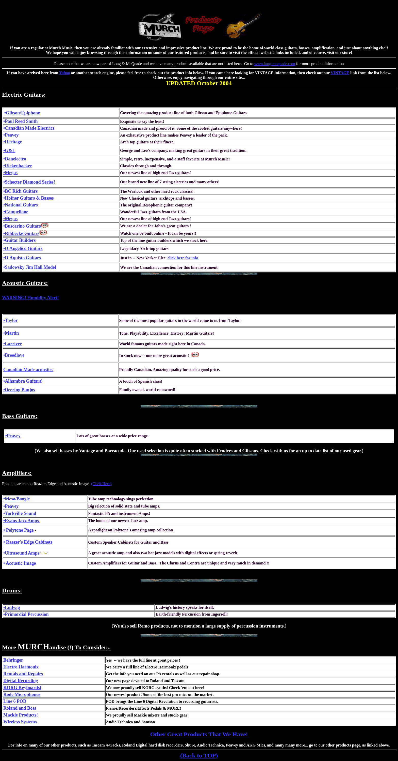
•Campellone (15, 211)
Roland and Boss (19, 708)
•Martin (11, 333)
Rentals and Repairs (23, 673)
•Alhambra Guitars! (23, 381)
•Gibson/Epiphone (22, 112)
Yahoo (64, 73)
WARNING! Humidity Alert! (30, 297)
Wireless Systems (20, 721)
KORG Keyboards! (22, 687)
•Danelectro (14, 158)
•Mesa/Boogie (16, 498)
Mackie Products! (20, 715)
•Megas (10, 172)
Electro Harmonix (21, 666)
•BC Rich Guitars (20, 191)
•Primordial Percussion (25, 614)
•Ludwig (11, 607)
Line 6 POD (14, 701)
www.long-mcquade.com (274, 64)
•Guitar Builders (19, 240)
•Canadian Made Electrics (28, 128)
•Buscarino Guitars (22, 226)
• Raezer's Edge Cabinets (27, 542)
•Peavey (11, 135)
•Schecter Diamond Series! (29, 182)
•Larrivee (12, 343)
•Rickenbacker (17, 165)
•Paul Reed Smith (20, 121)
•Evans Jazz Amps (21, 520)
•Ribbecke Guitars (21, 233)
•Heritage (12, 141)
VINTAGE (339, 73)
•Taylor (10, 320)
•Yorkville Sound (19, 513)
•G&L (9, 150)
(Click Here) (101, 484)
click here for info (183, 258)
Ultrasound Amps (22, 553)
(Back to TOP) (199, 755)
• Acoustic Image (19, 563)
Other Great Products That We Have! (199, 734)
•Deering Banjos (19, 389)
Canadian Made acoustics (28, 369)
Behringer (13, 660)
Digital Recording (20, 680)
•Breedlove (13, 355)
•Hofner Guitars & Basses (28, 198)
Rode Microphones (21, 694)
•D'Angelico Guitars (23, 248)
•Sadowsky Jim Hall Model (29, 267)
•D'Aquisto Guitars (22, 257)
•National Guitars (20, 204)
